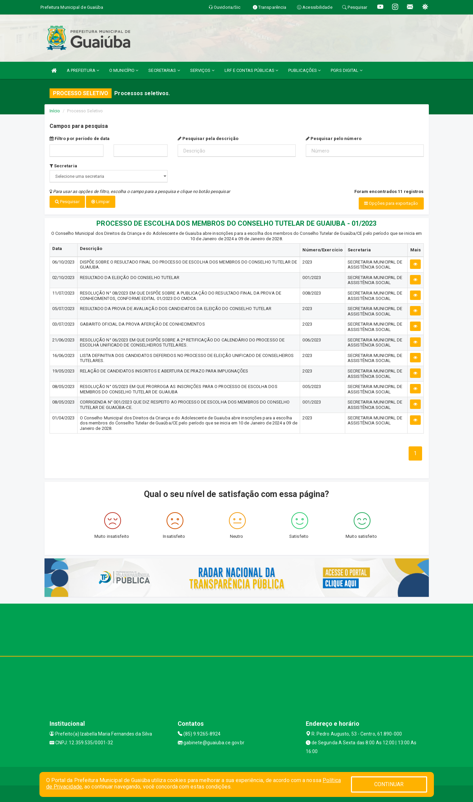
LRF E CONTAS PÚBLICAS (251, 70)
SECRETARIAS (164, 70)
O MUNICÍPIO (123, 70)
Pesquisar (67, 201)
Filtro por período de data (80, 138)
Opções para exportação (391, 203)
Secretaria (63, 165)
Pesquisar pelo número (333, 138)
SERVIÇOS (202, 70)
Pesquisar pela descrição (208, 138)
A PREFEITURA (83, 70)
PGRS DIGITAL (346, 70)
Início (55, 110)
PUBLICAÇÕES (304, 70)
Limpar (100, 201)
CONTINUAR (389, 784)
